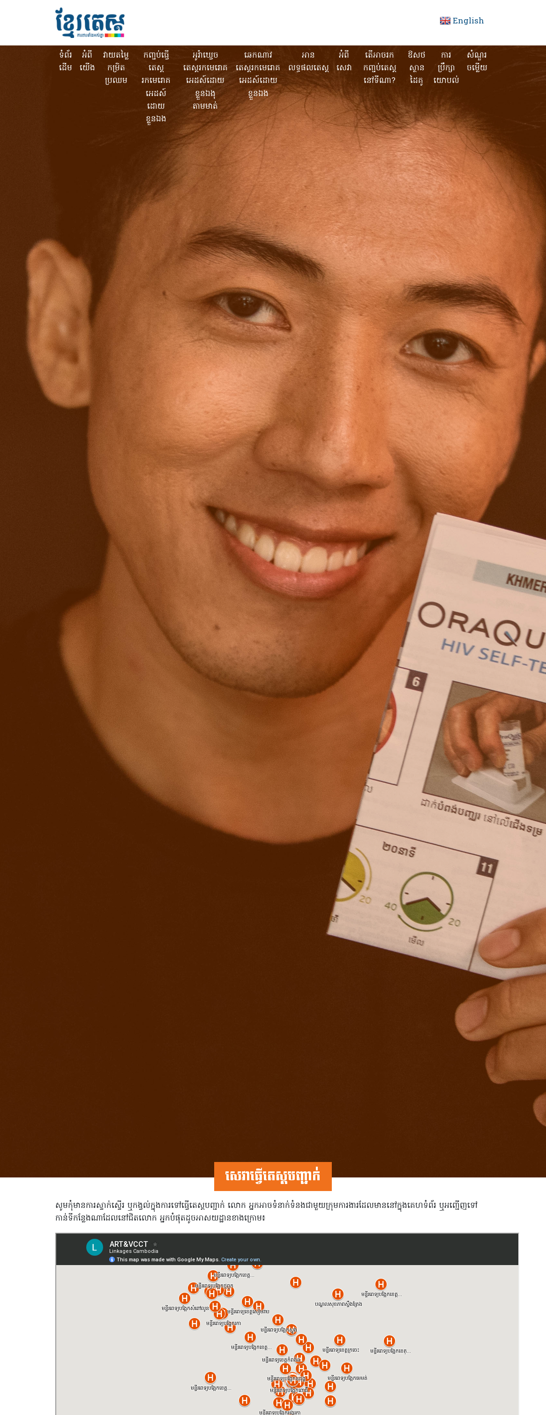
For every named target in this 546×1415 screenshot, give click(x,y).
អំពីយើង (87, 62)
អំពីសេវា (344, 62)
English (468, 21)
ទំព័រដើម (65, 62)
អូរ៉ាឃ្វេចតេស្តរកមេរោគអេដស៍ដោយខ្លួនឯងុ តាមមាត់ (205, 81)
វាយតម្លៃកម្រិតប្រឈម (116, 68)
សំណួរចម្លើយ (477, 62)
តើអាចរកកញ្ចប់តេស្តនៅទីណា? (379, 68)
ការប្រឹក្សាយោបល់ (446, 68)
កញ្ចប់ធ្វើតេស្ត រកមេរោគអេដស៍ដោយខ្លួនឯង (156, 87)
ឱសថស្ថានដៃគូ (417, 68)
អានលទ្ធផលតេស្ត (308, 62)
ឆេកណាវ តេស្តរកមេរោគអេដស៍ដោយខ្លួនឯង (258, 75)
